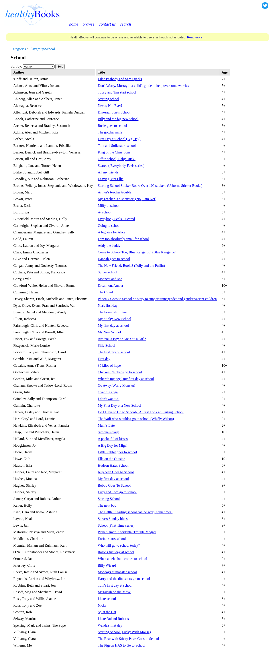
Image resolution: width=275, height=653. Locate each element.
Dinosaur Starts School (114, 112)
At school (105, 212)
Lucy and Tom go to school (117, 492)
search (125, 24)
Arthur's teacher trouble (114, 192)
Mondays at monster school (117, 572)
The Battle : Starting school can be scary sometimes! (135, 512)
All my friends (108, 172)
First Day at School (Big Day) (119, 139)
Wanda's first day (110, 625)
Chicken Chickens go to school (120, 372)
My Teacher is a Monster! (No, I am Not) (127, 199)
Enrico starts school (112, 539)
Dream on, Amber (110, 285)
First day (104, 359)
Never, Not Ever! (110, 106)
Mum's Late (106, 425)
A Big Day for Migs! (112, 445)
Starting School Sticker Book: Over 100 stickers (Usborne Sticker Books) (150, 185)
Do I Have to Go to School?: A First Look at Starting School (141, 412)
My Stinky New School (114, 319)
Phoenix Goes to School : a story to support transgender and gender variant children (157, 299)
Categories (18, 49)
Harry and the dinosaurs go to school (124, 579)
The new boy (107, 505)
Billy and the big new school (118, 119)
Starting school (108, 99)
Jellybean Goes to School (116, 472)
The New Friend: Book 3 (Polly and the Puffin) (131, 265)
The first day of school (114, 352)
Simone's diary (108, 432)
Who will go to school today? (119, 545)
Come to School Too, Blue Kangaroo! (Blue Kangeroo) (137, 252)
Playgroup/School (42, 49)
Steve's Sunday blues (113, 519)
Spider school (107, 272)
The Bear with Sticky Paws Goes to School (128, 639)
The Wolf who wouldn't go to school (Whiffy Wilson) (136, 419)
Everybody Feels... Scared (116, 219)
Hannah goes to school (114, 259)
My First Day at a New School (119, 405)
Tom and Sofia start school (117, 145)
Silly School (106, 345)
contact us (107, 24)
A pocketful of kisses (113, 439)
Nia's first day (108, 305)
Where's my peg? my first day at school (126, 379)
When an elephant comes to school (122, 559)
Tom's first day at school (115, 585)
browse (88, 24)
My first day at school (113, 325)
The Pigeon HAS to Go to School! (122, 645)
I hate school (107, 599)
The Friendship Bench (113, 312)
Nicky (102, 605)
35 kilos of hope (109, 365)
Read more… (196, 37)
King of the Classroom (114, 152)
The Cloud (105, 292)
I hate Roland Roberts (113, 619)
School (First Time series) (116, 525)
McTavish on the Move (114, 592)
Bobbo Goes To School (114, 485)
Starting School (109, 499)
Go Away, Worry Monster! (116, 385)
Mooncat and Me (110, 279)
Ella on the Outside (111, 459)
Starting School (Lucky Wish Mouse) (124, 632)
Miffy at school (109, 205)
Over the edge (108, 392)
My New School (109, 332)
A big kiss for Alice (111, 232)
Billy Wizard (107, 565)
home (73, 24)
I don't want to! (109, 399)
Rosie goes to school (112, 125)
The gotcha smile (110, 132)
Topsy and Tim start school (117, 92)
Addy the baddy (109, 245)
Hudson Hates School (113, 465)
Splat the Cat (107, 612)
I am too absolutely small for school (123, 239)
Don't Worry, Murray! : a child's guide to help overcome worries (143, 86)
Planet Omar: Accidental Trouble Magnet (127, 532)
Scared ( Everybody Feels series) (121, 165)
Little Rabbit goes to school (117, 452)
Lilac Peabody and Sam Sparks (120, 79)
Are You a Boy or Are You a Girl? (122, 339)
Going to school (109, 225)
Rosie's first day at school (116, 552)
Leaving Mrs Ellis (111, 179)
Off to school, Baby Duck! (117, 159)
